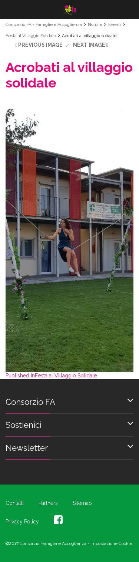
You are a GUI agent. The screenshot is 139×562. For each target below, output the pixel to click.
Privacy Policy (22, 522)
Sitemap (82, 503)
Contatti (15, 503)
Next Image (89, 45)
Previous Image (40, 45)
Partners (48, 503)
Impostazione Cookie (111, 543)
